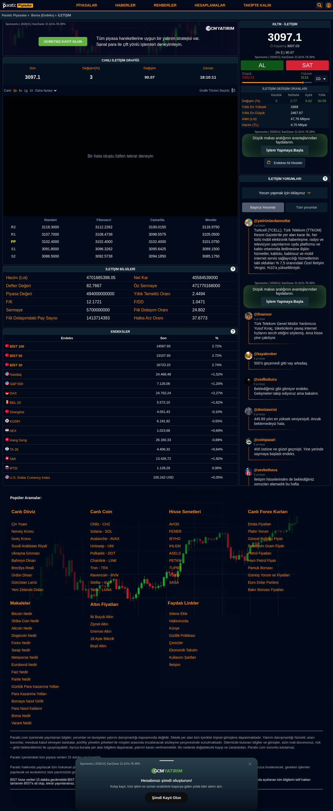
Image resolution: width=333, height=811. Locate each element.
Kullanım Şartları (182, 657)
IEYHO (175, 539)
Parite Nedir (21, 679)
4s (20, 91)
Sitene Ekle (178, 614)
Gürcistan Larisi (24, 582)
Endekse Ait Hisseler (284, 163)
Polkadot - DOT (102, 553)
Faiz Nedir (19, 672)
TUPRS (175, 568)
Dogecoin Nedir (24, 635)
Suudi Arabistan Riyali (29, 546)
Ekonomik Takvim (183, 650)
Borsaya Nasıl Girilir (27, 701)
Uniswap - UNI (102, 546)
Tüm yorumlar (306, 207)
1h (31, 91)
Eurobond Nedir (24, 665)
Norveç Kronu (22, 531)
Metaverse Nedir (24, 657)
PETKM (175, 560)
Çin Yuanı (19, 524)
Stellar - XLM (101, 582)
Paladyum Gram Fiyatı (266, 546)
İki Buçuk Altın (101, 617)
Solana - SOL (101, 531)
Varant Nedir (21, 723)
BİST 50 (13, 356)
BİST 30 (13, 365)
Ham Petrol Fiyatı (262, 560)
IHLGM (175, 546)
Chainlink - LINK (103, 560)
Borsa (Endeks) (42, 15)
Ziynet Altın (99, 624)
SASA (174, 582)
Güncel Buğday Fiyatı (265, 539)
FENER (175, 531)
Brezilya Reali (22, 568)
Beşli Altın (98, 646)
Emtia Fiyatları (259, 524)
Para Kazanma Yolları (29, 694)
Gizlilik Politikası (182, 635)
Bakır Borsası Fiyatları (266, 590)
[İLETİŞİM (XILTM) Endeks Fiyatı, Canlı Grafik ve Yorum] (17, 5)
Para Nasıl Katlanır (26, 708)
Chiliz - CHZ (100, 524)
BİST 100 (14, 346)
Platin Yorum (258, 531)
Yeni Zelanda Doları (27, 590)
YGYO (174, 575)
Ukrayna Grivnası (25, 553)
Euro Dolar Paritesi (263, 582)
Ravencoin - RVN (104, 575)
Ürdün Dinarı (21, 575)
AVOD (174, 524)
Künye (174, 628)
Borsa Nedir (21, 716)
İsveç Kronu (21, 539)
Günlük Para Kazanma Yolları (35, 686)
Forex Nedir (20, 643)
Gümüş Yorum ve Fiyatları (269, 575)
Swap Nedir (20, 650)
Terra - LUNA (101, 590)
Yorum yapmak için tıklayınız (285, 193)
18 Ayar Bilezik (102, 639)
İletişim (175, 665)
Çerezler (176, 643)
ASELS (175, 553)
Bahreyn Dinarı (23, 560)
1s (15, 91)
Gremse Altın (101, 631)
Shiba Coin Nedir (25, 621)
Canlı (7, 91)
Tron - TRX (99, 568)
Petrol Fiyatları (260, 553)
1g (25, 91)
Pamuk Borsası (260, 568)
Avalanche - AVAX (105, 539)
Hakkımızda (178, 621)
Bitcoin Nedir (21, 614)
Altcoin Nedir (21, 628)
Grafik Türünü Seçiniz (218, 91)
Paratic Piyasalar (14, 15)
